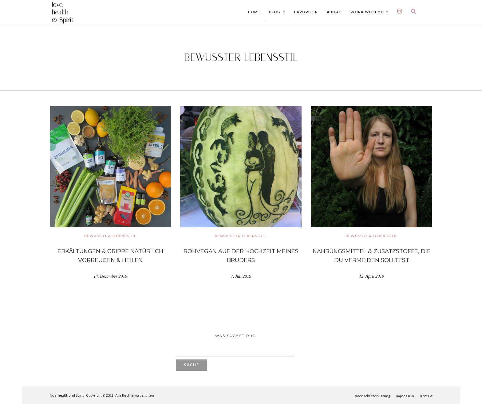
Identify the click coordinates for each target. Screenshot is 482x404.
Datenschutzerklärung (372, 396)
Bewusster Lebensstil (110, 236)
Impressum (405, 396)
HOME (254, 12)
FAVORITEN (306, 12)
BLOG (274, 12)
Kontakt (426, 396)
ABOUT (334, 12)
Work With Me (366, 12)
